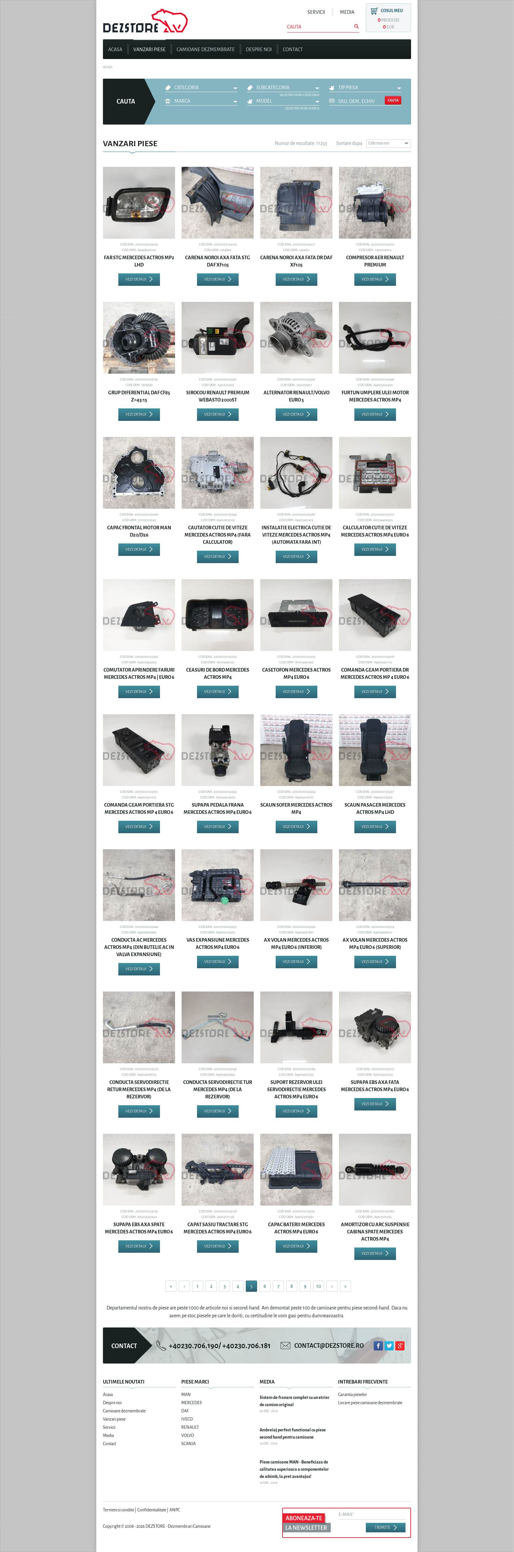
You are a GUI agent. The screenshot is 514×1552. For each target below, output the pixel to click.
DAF (185, 1411)
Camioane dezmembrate (206, 49)
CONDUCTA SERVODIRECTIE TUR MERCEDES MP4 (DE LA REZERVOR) (217, 1089)
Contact (293, 49)
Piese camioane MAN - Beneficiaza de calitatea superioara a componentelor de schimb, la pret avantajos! (294, 1469)
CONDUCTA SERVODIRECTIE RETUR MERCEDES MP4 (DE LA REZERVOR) (139, 1089)
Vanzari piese (149, 49)
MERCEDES (191, 1403)
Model (264, 101)
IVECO (187, 1419)
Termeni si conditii (118, 1510)
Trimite (382, 1527)
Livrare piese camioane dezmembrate (370, 1403)
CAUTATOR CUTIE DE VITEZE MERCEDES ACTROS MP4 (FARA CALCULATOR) (218, 535)
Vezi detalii (136, 279)
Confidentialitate (151, 1510)
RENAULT (190, 1427)
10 (318, 1286)
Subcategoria (272, 87)
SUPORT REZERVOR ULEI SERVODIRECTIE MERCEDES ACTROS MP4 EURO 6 (296, 1089)
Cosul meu (392, 11)
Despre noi (259, 49)
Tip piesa (348, 87)
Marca (182, 101)
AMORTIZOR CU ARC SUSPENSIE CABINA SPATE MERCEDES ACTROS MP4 (375, 1232)
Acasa (115, 49)
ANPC (174, 1510)
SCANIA (188, 1444)
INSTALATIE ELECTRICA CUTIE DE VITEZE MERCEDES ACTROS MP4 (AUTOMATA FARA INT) (296, 535)
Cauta (393, 100)
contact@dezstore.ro (329, 1346)
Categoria (186, 87)
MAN (186, 1394)
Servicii (316, 12)
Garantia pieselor (352, 1394)
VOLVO (187, 1435)
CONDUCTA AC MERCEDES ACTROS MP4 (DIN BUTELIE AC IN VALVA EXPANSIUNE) (139, 947)
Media (347, 12)
